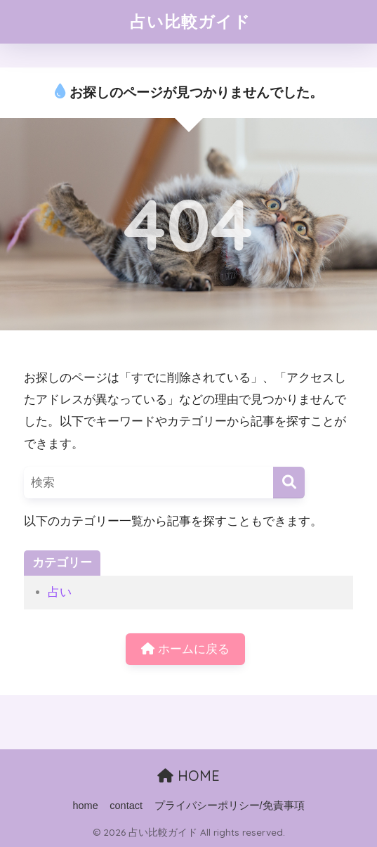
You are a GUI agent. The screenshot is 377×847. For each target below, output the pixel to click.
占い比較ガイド (190, 21)
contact (126, 805)
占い (60, 592)
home (85, 805)
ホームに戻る (185, 649)
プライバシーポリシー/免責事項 (229, 805)
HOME (188, 775)
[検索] (289, 482)
